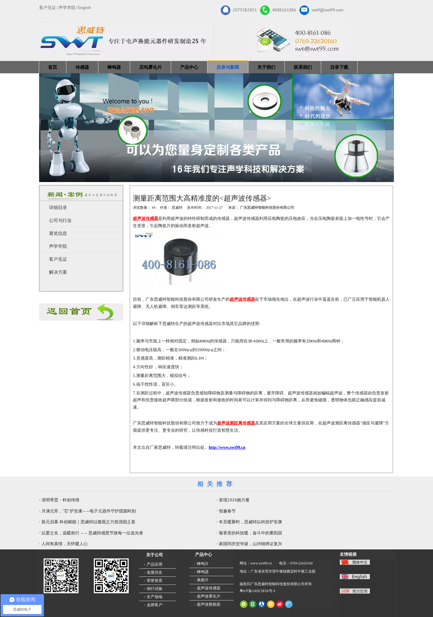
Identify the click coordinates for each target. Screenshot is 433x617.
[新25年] (126, 40)
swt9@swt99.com (321, 10)
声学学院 (67, 7)
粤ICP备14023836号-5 (258, 590)
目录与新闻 (227, 67)
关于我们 (266, 67)
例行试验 (154, 588)
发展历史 (154, 572)
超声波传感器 (208, 588)
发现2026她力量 (234, 500)
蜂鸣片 (203, 563)
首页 (52, 67)
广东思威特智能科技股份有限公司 (267, 207)
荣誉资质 (154, 580)
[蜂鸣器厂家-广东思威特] (81, 312)
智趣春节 (227, 511)
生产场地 (154, 596)
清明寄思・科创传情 (60, 500)
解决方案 (58, 272)
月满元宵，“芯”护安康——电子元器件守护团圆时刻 (88, 511)
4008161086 (278, 10)
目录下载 (339, 67)
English (84, 7)
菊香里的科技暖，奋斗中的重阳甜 (250, 533)
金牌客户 (154, 605)
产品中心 (189, 67)
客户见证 (47, 7)
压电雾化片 (150, 67)
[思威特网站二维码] (111, 575)
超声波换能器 (208, 604)
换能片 (203, 580)
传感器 (82, 67)
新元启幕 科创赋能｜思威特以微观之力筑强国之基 (88, 521)
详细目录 (58, 207)
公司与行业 (60, 220)
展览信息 (58, 233)
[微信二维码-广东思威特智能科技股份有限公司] (61, 575)
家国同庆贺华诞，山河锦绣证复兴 (250, 543)
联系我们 (303, 67)
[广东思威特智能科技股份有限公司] (300, 40)
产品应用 (154, 564)
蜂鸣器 (114, 67)
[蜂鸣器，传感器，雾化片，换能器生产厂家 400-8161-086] (216, 127)
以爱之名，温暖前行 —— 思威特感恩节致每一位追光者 (92, 533)
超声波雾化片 (208, 596)
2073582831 (239, 10)
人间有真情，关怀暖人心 (64, 543)
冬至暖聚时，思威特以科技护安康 (250, 521)
